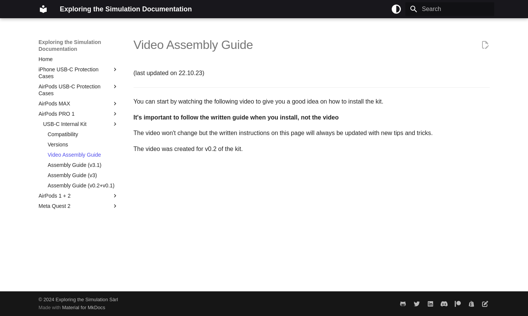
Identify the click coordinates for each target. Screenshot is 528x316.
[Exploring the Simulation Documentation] (43, 9)
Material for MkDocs (83, 307)
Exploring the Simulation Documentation (70, 45)
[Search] (449, 9)
